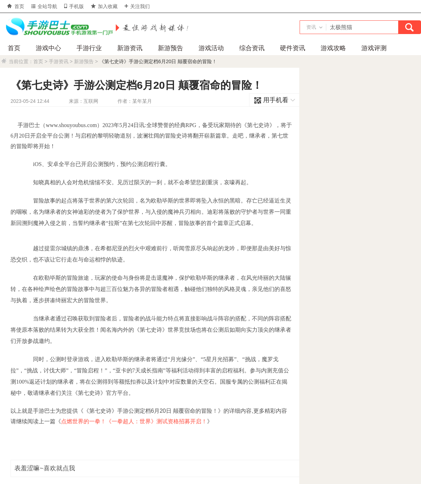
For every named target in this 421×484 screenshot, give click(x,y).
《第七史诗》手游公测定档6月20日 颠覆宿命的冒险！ (158, 61)
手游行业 (89, 48)
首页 (15, 6)
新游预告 (170, 48)
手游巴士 (58, 27)
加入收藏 (104, 6)
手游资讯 (58, 61)
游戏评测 (374, 48)
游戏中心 (48, 48)
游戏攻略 (333, 48)
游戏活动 (211, 48)
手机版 (74, 6)
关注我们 (137, 6)
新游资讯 (129, 48)
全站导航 (44, 6)
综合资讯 (252, 48)
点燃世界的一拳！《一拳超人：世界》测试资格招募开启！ (134, 421)
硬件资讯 (292, 48)
